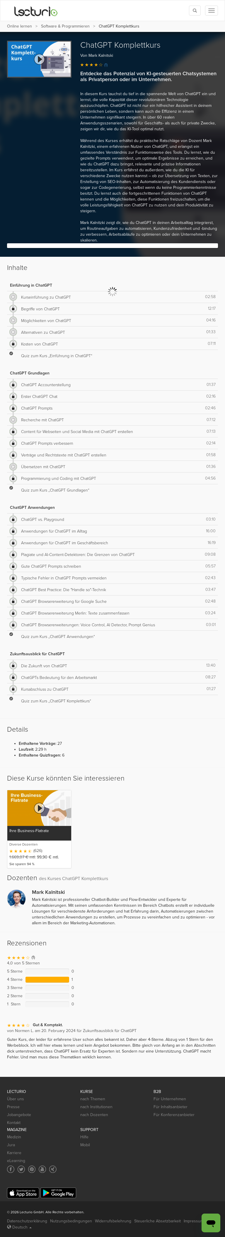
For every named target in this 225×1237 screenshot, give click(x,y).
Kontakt (14, 1122)
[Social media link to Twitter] (21, 1169)
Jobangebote (19, 1114)
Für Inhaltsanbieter (171, 1106)
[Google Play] (58, 1193)
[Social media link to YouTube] (42, 1169)
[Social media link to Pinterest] (31, 1169)
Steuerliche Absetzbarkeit (157, 1221)
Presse (13, 1106)
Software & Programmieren (65, 26)
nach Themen (92, 1098)
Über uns (15, 1098)
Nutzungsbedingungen (71, 1221)
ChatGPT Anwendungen (32, 507)
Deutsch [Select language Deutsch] (19, 1227)
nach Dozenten (94, 1114)
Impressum (194, 1221)
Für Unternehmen (170, 1098)
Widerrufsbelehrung (113, 1221)
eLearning (16, 1160)
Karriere (14, 1152)
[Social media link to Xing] (53, 1169)
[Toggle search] (195, 11)
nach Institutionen (96, 1106)
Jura (11, 1144)
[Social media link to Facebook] (10, 1169)
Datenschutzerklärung (27, 1221)
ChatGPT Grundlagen (30, 373)
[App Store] (23, 1193)
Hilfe (84, 1137)
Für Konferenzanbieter (174, 1114)
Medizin (14, 1137)
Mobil (85, 1144)
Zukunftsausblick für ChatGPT (37, 653)
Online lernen (19, 26)
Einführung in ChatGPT (31, 285)
